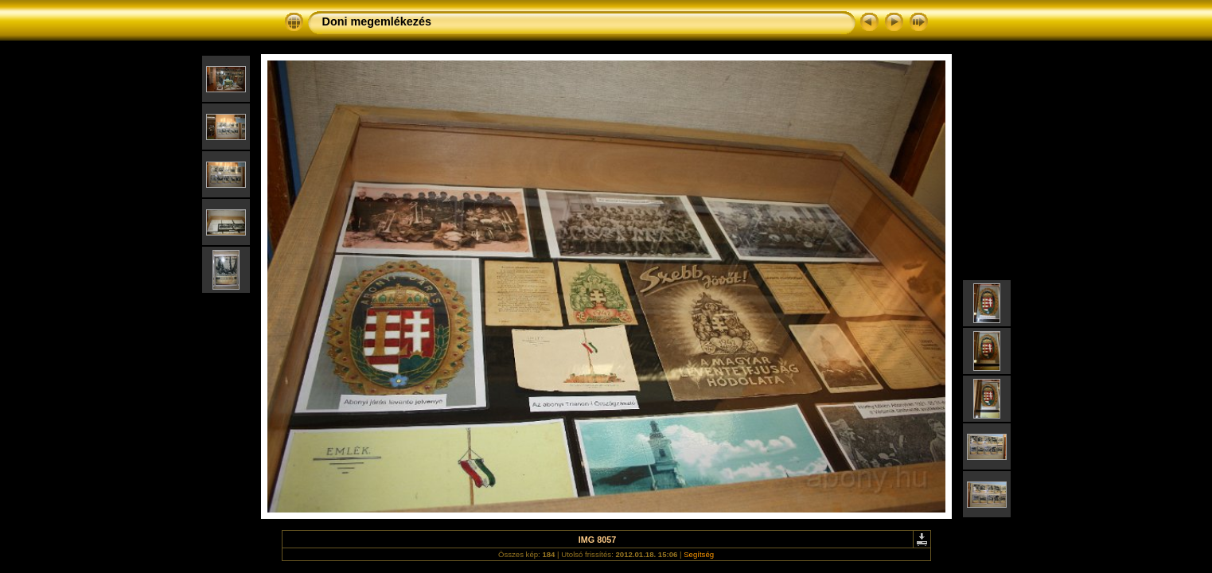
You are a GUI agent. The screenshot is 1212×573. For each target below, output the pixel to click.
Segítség (699, 554)
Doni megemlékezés (377, 21)
